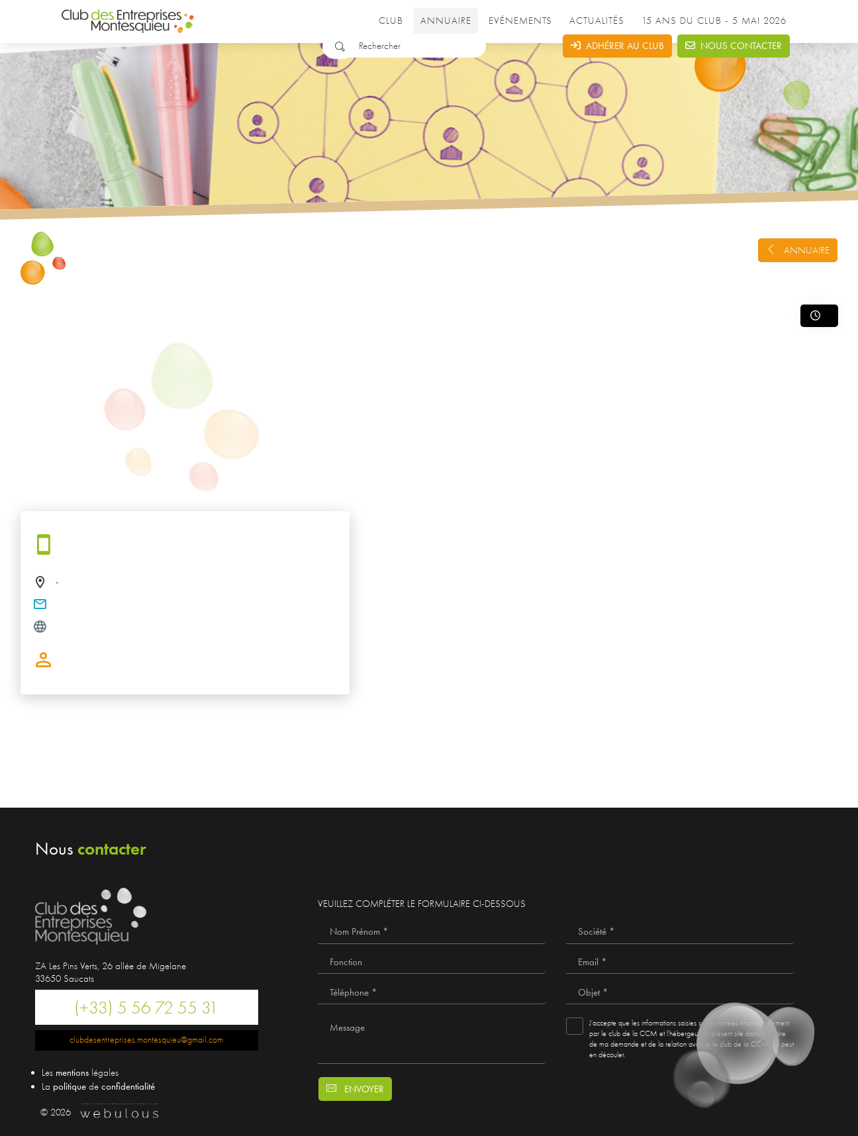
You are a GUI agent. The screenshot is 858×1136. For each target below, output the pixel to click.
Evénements (520, 20)
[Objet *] (680, 992)
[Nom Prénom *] (432, 932)
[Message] (432, 1037)
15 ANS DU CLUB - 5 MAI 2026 (716, 20)
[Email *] (680, 962)
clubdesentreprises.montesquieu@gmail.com (146, 1040)
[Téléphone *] (432, 992)
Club (391, 20)
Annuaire (445, 20)
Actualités (596, 20)
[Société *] (680, 932)
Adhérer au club (617, 46)
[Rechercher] (416, 46)
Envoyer (355, 1089)
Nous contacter (733, 46)
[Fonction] (432, 962)
